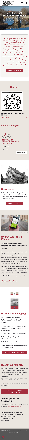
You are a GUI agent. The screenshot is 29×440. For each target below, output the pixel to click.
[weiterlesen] (27, 117)
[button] (22, 3)
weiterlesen (5, 117)
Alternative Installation (9, 281)
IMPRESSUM (9, 437)
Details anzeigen (21, 152)
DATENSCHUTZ (19, 437)
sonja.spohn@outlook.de (14, 406)
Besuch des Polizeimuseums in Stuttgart (10, 142)
